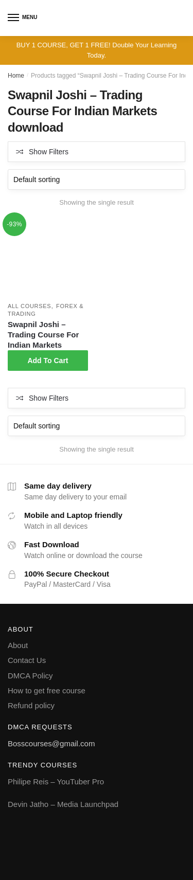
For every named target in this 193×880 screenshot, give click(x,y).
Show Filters (48, 152)
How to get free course (46, 690)
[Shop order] (96, 179)
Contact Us (27, 660)
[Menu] (14, 18)
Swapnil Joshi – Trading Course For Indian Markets (43, 334)
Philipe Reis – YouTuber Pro (56, 781)
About (18, 645)
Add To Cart (47, 360)
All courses (29, 306)
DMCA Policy (30, 675)
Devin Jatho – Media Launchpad (63, 804)
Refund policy (31, 705)
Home (16, 75)
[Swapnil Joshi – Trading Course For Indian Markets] (48, 258)
